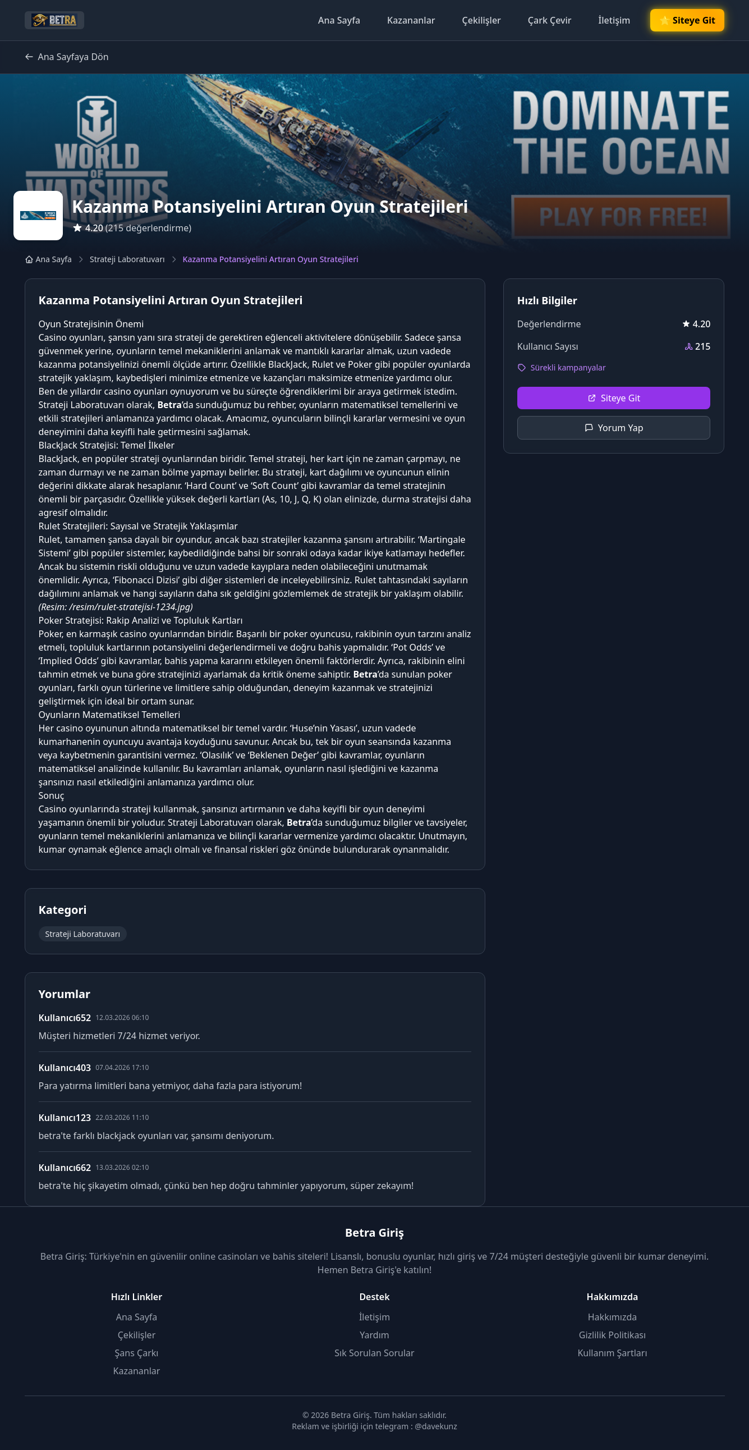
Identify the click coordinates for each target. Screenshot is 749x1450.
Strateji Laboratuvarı (127, 259)
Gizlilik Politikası (612, 1335)
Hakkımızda (612, 1317)
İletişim (615, 20)
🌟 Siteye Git (688, 20)
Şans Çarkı (137, 1353)
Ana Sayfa (339, 20)
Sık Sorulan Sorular (374, 1353)
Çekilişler (481, 20)
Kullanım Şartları (612, 1353)
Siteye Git (613, 398)
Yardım (374, 1335)
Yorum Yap (614, 428)
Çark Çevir (550, 20)
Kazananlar (411, 20)
